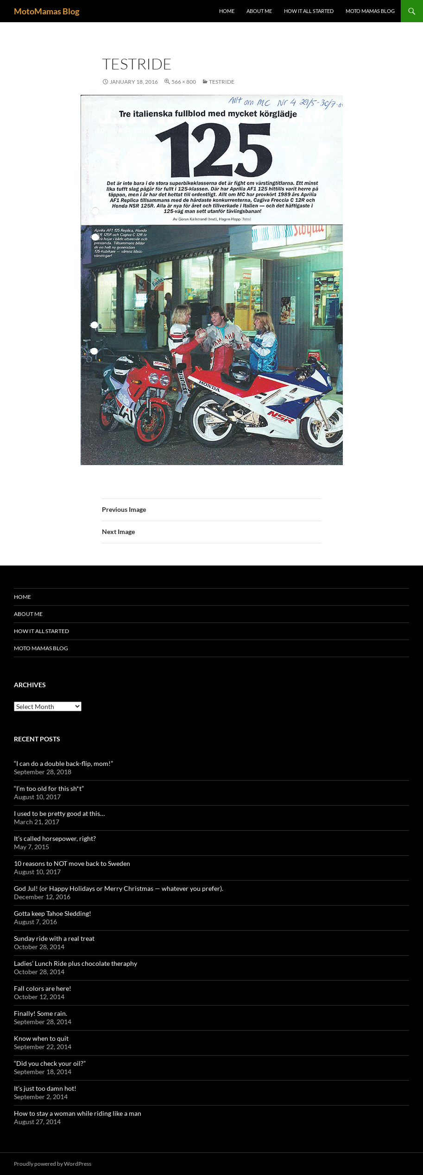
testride (221, 81)
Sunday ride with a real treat (54, 938)
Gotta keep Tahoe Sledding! (52, 913)
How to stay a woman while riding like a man (77, 1113)
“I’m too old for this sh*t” (49, 788)
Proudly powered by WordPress (52, 1163)
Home (226, 11)
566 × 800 (183, 81)
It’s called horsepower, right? (55, 838)
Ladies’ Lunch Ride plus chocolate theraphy (75, 963)
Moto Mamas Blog (370, 11)
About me (259, 11)
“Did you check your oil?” (50, 1063)
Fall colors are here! (42, 988)
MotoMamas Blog (46, 11)
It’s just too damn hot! (45, 1088)
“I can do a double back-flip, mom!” (63, 763)
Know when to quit (41, 1038)
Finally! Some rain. (40, 1013)
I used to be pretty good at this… (59, 813)
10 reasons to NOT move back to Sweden (72, 863)
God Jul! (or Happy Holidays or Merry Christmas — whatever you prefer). (118, 888)
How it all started (309, 11)
